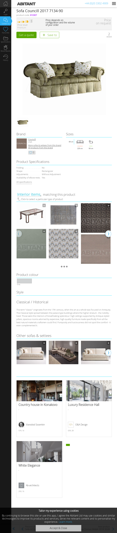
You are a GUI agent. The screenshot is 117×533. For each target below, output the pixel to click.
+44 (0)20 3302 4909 (96, 3)
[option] (31, 230)
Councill (32, 139)
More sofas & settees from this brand (44, 145)
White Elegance (39, 469)
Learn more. (66, 522)
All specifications (24, 181)
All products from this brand (40, 147)
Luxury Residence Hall (89, 408)
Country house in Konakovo (39, 408)
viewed (109, 37)
